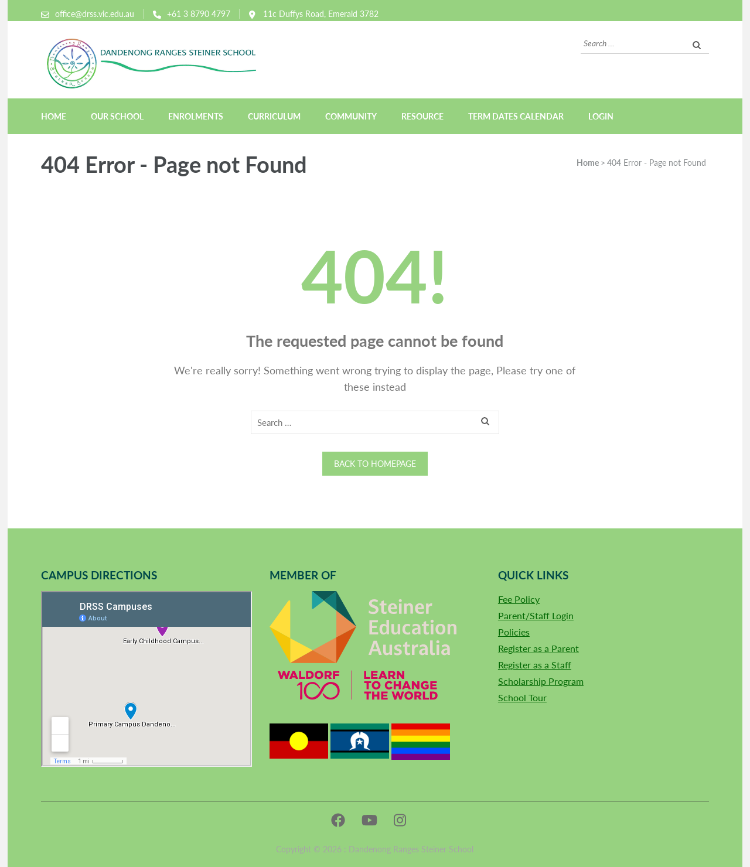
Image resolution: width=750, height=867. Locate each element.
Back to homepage (375, 464)
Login (600, 116)
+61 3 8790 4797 (198, 14)
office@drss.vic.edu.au (94, 14)
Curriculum (274, 116)
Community (351, 116)
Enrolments (195, 116)
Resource (422, 116)
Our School (117, 116)
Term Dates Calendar (516, 116)
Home (53, 116)
